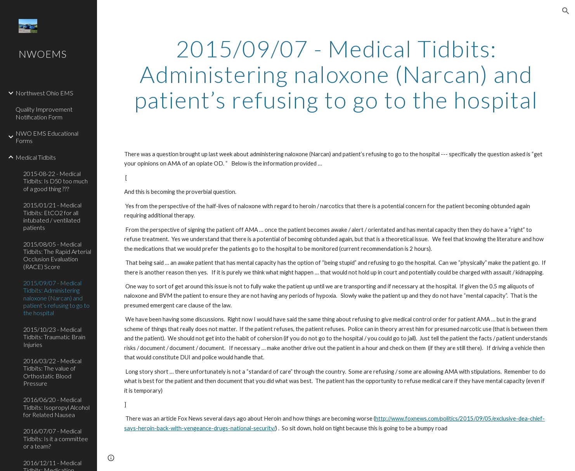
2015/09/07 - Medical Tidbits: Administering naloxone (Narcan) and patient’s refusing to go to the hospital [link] (56, 297)
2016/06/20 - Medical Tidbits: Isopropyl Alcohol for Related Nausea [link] (56, 407)
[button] (565, 11)
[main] (336, 74)
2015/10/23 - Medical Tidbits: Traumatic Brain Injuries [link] (54, 337)
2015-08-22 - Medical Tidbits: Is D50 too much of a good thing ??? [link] (55, 181)
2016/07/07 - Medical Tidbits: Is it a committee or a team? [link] (55, 438)
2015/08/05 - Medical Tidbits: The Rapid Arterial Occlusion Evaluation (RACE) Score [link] (57, 255)
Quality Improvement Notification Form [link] (44, 112)
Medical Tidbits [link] (36, 157)
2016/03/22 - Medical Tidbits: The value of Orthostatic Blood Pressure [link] (52, 372)
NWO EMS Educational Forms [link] (47, 136)
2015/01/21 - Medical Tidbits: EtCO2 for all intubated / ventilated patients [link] (52, 216)
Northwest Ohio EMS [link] (44, 93)
